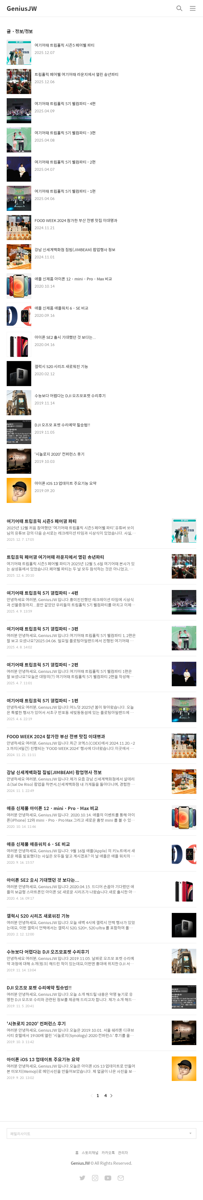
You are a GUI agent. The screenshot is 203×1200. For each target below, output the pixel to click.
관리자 (123, 1152)
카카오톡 (108, 1152)
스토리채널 (90, 1152)
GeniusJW (22, 8)
